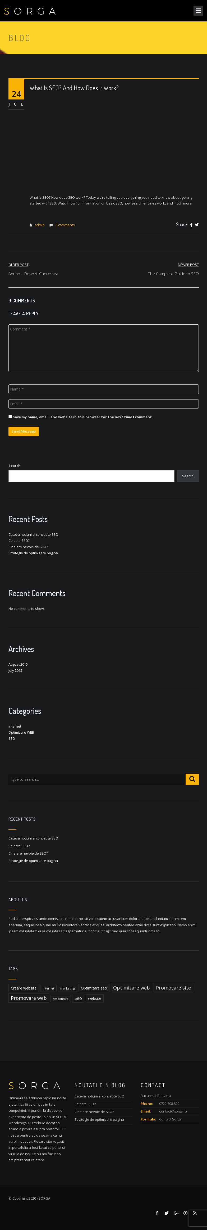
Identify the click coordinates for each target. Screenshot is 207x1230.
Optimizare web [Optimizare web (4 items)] (131, 987)
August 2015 (18, 664)
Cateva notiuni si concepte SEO (33, 534)
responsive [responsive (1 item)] (60, 999)
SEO (11, 738)
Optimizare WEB (21, 732)
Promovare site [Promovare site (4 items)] (173, 987)
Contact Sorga (170, 1119)
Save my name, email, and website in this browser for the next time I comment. (83, 417)
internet (14, 726)
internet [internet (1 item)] (48, 988)
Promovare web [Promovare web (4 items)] (29, 998)
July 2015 (15, 670)
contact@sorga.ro (173, 1111)
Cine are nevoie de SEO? (28, 546)
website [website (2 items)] (94, 998)
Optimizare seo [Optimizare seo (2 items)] (94, 988)
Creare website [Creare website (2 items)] (23, 988)
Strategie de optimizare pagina (33, 553)
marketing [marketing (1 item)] (67, 988)
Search (14, 465)
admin (40, 225)
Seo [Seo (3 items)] (78, 998)
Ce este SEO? (19, 540)
